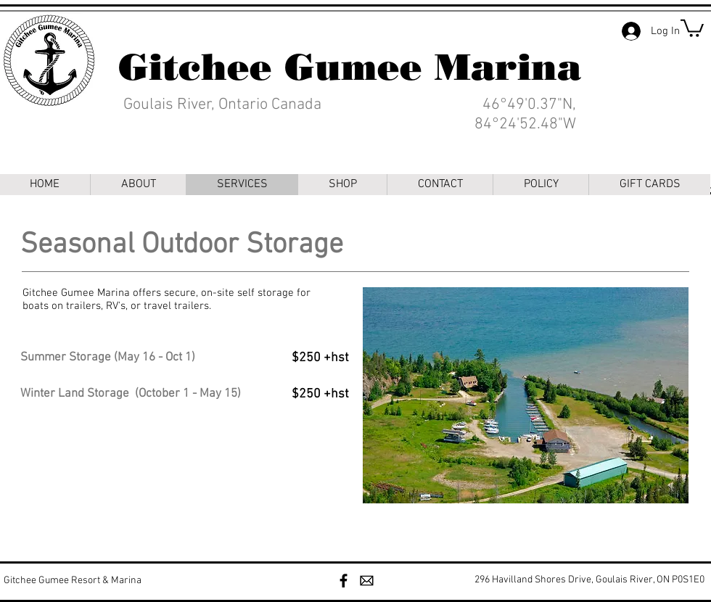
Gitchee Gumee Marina (349, 67)
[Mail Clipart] (367, 581)
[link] (692, 27)
